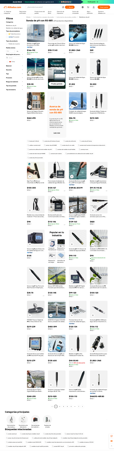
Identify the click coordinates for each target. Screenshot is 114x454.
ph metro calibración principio (76, 446)
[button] (63, 7)
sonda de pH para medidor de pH (30, 434)
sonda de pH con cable (67, 145)
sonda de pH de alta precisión (52, 434)
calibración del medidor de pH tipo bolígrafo (44, 438)
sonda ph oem (83, 149)
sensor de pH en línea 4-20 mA (74, 434)
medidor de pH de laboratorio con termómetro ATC (59, 442)
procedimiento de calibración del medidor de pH (79, 153)
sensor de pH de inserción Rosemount (17, 438)
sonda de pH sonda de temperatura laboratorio (91, 145)
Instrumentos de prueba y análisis (66, 17)
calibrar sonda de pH (33, 145)
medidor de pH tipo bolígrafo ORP (16, 446)
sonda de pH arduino (55, 153)
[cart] (88, 7)
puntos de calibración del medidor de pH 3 (39, 149)
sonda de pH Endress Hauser (51, 141)
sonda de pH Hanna (86, 141)
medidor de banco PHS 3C (85, 442)
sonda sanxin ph (11, 434)
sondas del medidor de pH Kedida (65, 149)
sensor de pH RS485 (50, 145)
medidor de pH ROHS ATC (33, 442)
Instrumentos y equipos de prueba (43, 17)
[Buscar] (70, 7)
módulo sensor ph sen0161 (14, 442)
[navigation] (14, 212)
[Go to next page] (82, 406)
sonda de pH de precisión (35, 158)
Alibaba (28, 17)
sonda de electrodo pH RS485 (36, 153)
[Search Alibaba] (43, 7)
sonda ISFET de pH (58, 446)
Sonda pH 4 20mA (33, 141)
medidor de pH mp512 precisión (39, 446)
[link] (111, 436)
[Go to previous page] (52, 406)
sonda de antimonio (69, 141)
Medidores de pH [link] (84, 17)
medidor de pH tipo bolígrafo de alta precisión (74, 438)
